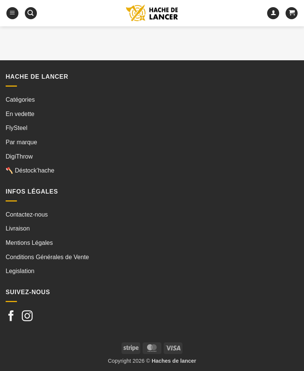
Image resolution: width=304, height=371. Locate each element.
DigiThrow (19, 156)
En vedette (20, 114)
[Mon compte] (273, 13)
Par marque (21, 142)
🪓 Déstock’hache (30, 170)
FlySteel (16, 128)
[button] (12, 13)
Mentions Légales (29, 243)
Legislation (20, 271)
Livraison (18, 228)
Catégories (20, 99)
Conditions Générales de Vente (47, 257)
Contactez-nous (27, 214)
